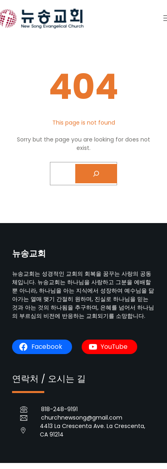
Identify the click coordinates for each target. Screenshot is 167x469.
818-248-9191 (59, 409)
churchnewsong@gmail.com (81, 418)
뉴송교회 (29, 253)
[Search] (96, 173)
